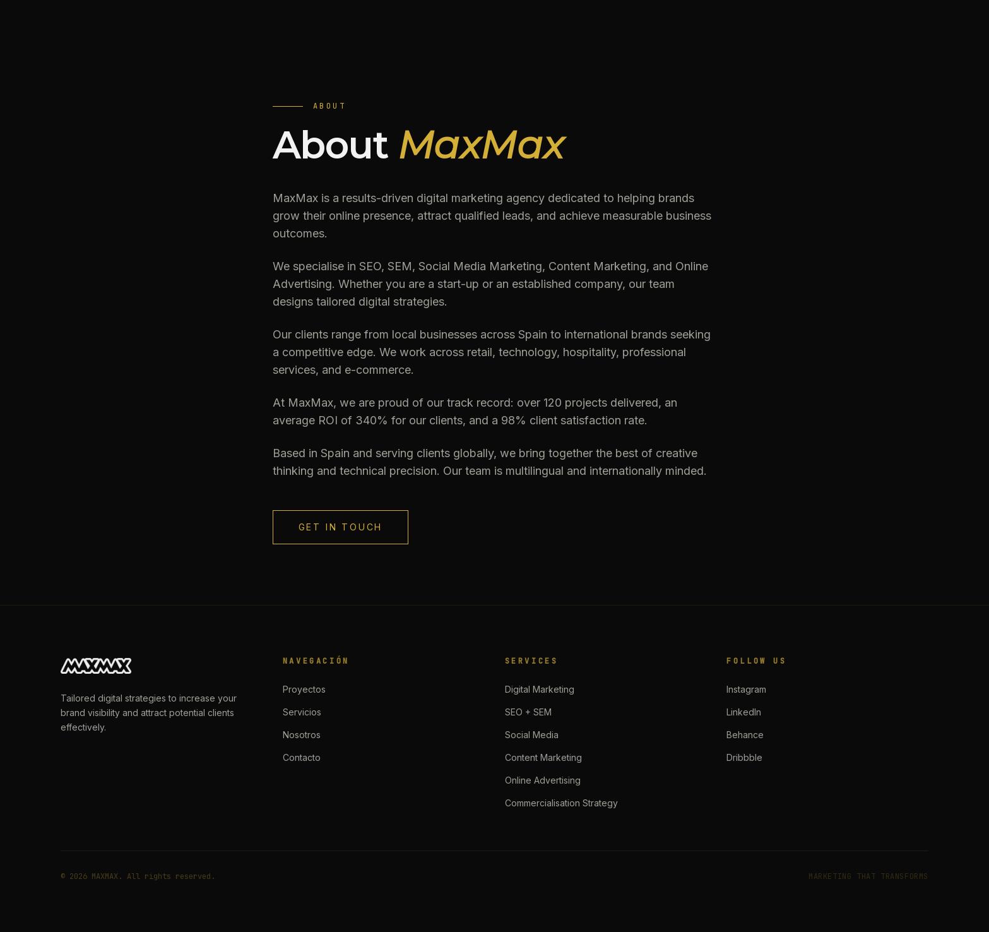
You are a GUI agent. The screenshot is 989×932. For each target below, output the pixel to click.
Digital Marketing (539, 689)
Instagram (746, 689)
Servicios (302, 712)
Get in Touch (341, 527)
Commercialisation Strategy (561, 803)
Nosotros (302, 734)
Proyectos (304, 689)
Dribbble (744, 757)
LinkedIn (743, 712)
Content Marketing (543, 757)
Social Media (532, 734)
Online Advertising (543, 780)
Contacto (302, 757)
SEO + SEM (528, 712)
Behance (745, 734)
